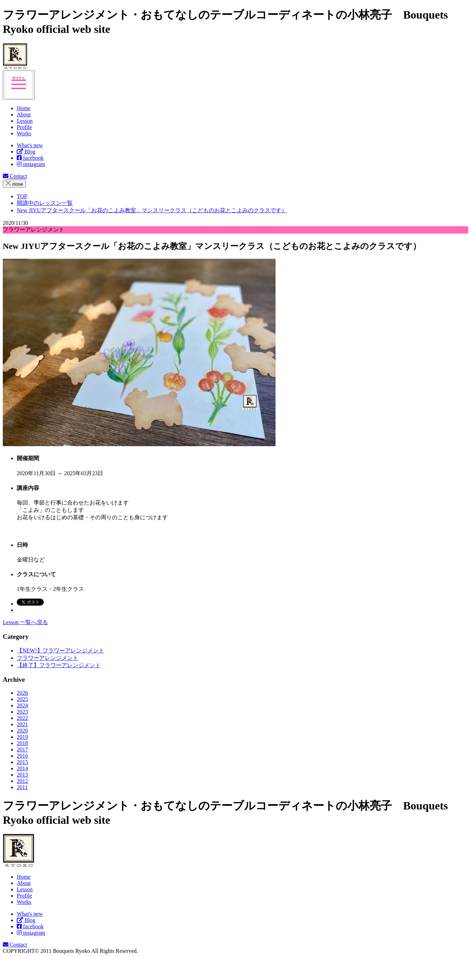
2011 (22, 787)
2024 (22, 705)
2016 (22, 756)
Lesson (25, 889)
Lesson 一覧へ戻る (25, 622)
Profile (24, 896)
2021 (22, 724)
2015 (22, 762)
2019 (22, 737)
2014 (22, 768)
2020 (22, 731)
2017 (22, 749)
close (14, 183)
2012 (22, 781)
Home (23, 877)
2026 (22, 693)
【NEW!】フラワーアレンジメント (60, 651)
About (24, 883)
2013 (22, 775)
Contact (15, 176)
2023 (22, 712)
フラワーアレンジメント (47, 658)
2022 (22, 718)
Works (24, 902)
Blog (26, 152)
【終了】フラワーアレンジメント (59, 665)
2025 (22, 699)
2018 (22, 743)
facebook (30, 158)
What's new (30, 145)
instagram (31, 164)
